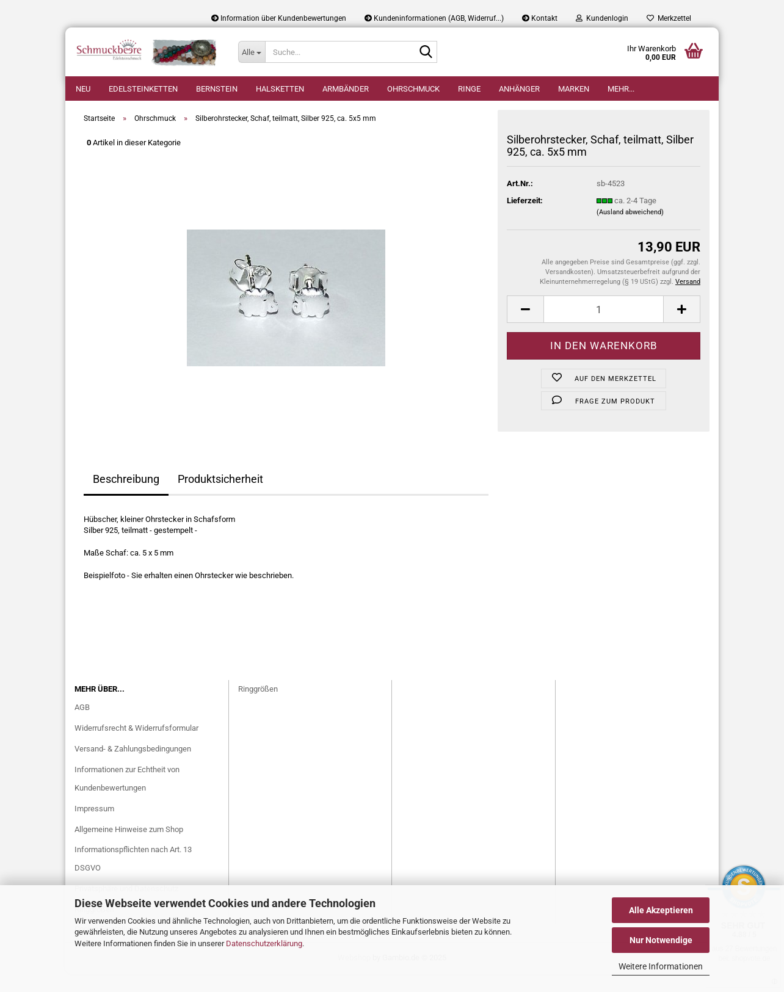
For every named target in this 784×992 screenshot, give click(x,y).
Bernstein (217, 88)
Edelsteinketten (143, 88)
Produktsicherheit (220, 497)
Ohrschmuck (413, 88)
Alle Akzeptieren (661, 910)
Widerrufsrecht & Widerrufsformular (136, 746)
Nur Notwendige (661, 940)
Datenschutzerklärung (264, 943)
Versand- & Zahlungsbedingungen (132, 767)
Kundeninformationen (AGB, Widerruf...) (434, 18)
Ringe (469, 88)
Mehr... (621, 88)
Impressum (94, 826)
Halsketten (280, 88)
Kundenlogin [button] (602, 18)
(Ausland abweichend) (630, 230)
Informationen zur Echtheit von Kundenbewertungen (127, 797)
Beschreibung (126, 497)
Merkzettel (669, 18)
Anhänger (519, 88)
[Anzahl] (603, 327)
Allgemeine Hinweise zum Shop (128, 847)
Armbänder (345, 88)
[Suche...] (251, 52)
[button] (525, 327)
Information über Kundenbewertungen (278, 18)
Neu (83, 88)
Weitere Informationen (661, 966)
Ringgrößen (258, 707)
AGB (82, 725)
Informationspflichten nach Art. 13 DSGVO (133, 877)
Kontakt (539, 18)
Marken (573, 88)
